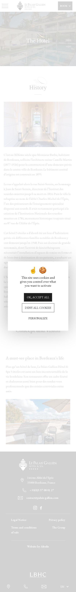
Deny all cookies (38, 308)
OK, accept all (38, 297)
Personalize (38, 318)
